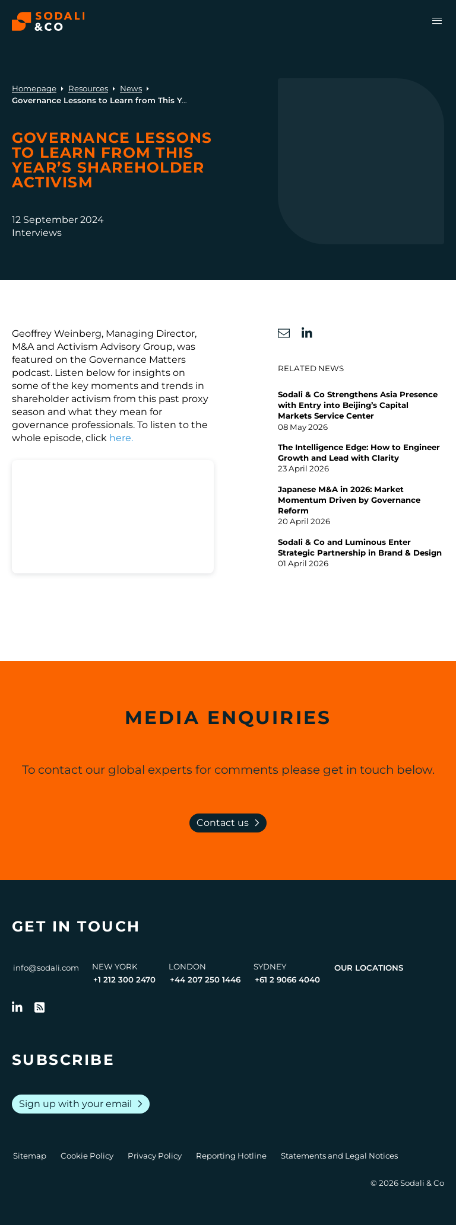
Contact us (230, 823)
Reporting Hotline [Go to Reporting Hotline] (231, 1155)
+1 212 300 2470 (124, 979)
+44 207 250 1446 (205, 979)
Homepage (34, 88)
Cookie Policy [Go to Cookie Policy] (87, 1155)
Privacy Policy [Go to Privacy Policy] (155, 1155)
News (131, 88)
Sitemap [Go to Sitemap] (29, 1155)
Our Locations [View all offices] (368, 967)
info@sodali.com (46, 967)
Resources (88, 88)
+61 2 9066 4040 (287, 979)
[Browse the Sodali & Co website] (48, 21)
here (120, 438)
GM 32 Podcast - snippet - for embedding (109, 593)
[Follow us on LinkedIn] (17, 1007)
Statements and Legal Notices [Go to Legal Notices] (339, 1155)
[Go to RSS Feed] (39, 1007)
